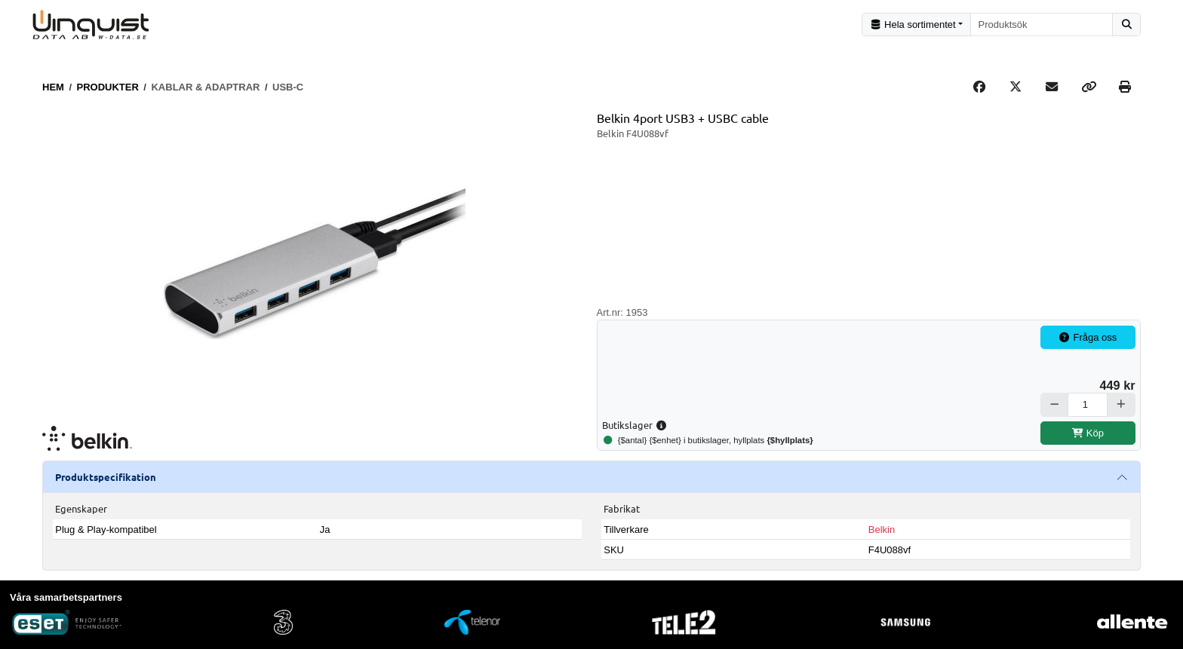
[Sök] (1126, 24)
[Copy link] (1089, 87)
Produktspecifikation (105, 476)
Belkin (881, 529)
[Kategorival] (916, 24)
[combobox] (1042, 24)
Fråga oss (1088, 337)
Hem (53, 87)
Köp (1087, 433)
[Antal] (1088, 404)
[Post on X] (1015, 87)
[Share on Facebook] (979, 87)
